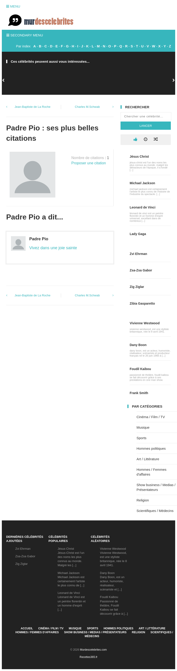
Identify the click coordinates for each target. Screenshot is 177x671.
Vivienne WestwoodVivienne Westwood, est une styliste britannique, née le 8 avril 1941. (113, 557)
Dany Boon (138, 345)
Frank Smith (139, 393)
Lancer (145, 125)
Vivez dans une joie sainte (53, 248)
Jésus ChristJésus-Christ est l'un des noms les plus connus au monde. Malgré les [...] (71, 557)
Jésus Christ (139, 156)
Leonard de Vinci (143, 207)
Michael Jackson (142, 183)
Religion (143, 500)
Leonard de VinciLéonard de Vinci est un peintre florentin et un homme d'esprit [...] (72, 601)
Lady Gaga (138, 234)
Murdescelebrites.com (93, 649)
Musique (143, 427)
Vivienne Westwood (145, 323)
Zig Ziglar (137, 287)
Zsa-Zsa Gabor (141, 270)
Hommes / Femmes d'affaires (37, 632)
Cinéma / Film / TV (151, 417)
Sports (141, 438)
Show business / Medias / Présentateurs (95, 632)
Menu (13, 6)
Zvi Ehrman (138, 254)
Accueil (27, 628)
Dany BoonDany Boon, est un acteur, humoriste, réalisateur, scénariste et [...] (112, 581)
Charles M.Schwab (87, 106)
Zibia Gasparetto (142, 303)
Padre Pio (38, 239)
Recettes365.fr (88, 657)
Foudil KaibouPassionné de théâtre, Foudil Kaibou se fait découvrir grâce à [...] (114, 605)
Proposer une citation (88, 163)
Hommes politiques (151, 448)
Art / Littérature (148, 459)
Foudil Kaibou (140, 369)
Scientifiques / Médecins (155, 511)
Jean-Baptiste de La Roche (33, 106)
